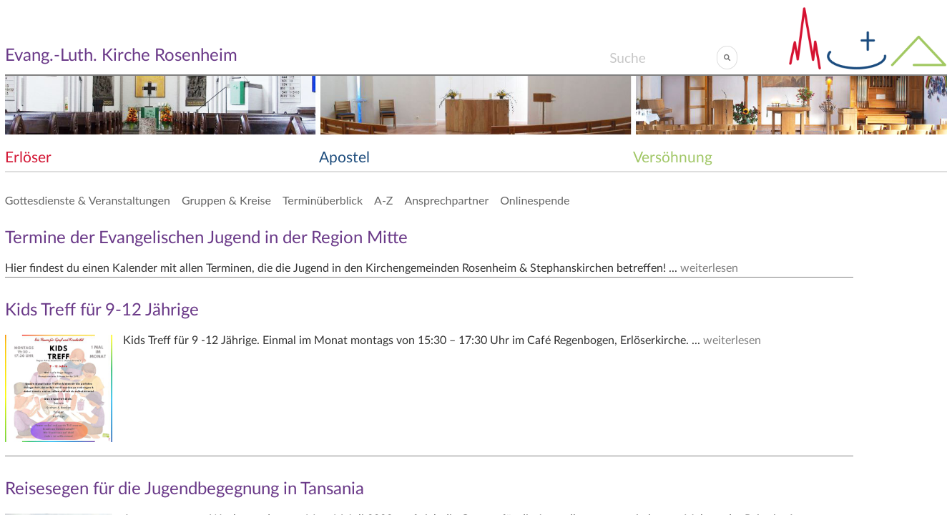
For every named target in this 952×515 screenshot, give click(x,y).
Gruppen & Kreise (226, 200)
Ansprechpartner (446, 200)
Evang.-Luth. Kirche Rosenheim (121, 55)
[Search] (663, 57)
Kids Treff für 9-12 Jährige (102, 310)
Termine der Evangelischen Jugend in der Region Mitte (206, 238)
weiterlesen (709, 268)
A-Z (383, 200)
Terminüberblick (323, 200)
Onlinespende (534, 200)
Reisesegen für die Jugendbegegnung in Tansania (184, 489)
